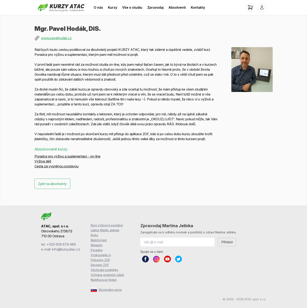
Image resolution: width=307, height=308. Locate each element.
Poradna (96, 250)
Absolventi (177, 7)
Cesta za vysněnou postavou (57, 166)
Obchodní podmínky (104, 270)
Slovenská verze (106, 290)
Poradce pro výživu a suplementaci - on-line (67, 156)
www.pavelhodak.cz (56, 38)
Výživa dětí (43, 161)
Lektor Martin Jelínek (105, 230)
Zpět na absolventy (52, 184)
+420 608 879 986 (61, 244)
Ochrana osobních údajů (107, 275)
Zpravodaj (155, 7)
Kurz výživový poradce (107, 225)
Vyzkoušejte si (101, 255)
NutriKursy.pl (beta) (104, 280)
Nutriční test (99, 240)
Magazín (96, 245)
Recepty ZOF (100, 265)
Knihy (94, 235)
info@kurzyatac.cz (66, 249)
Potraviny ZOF (100, 260)
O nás (98, 7)
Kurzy (112, 7)
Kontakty (198, 7)
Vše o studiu (132, 7)
